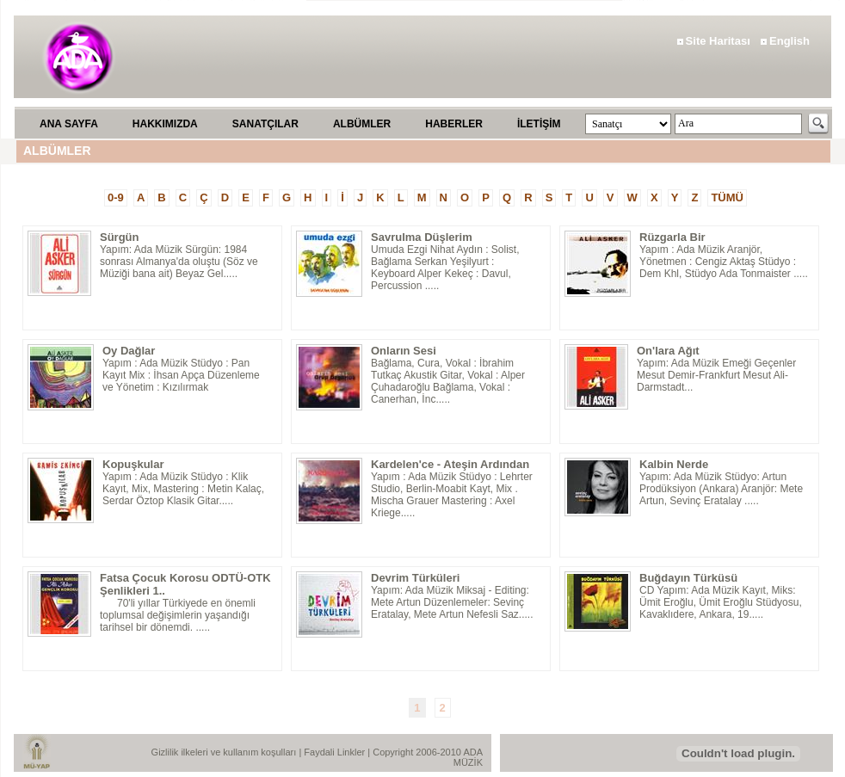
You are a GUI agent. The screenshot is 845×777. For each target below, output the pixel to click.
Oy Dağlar (128, 350)
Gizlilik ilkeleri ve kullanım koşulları (225, 752)
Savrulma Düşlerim (421, 237)
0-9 (116, 197)
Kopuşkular (133, 464)
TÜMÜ (727, 197)
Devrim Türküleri (415, 577)
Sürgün (119, 237)
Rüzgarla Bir (672, 237)
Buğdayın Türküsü (688, 577)
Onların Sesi (403, 350)
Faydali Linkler (335, 752)
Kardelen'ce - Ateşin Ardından (450, 464)
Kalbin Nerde (673, 464)
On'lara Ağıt (668, 350)
